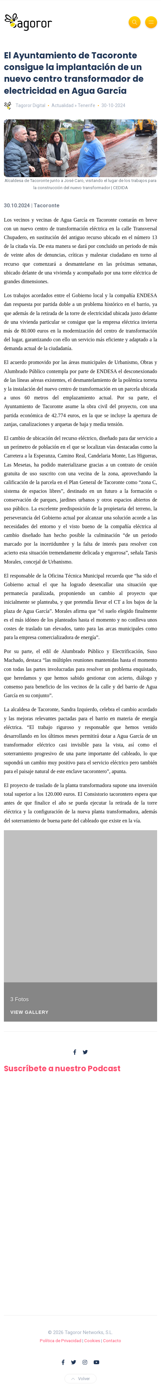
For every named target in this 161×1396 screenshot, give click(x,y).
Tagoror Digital (24, 105)
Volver (80, 1378)
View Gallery (29, 1012)
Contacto (112, 1340)
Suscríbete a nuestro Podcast (62, 1068)
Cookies (92, 1340)
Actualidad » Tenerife (73, 105)
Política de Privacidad (60, 1340)
